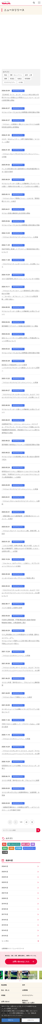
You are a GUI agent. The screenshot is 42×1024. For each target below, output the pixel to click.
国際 (5, 78)
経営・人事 (28, 75)
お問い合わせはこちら (21, 962)
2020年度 (5, 898)
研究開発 (27, 78)
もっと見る (5, 941)
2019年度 (5, 904)
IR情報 (3, 995)
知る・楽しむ (5, 990)
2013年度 (5, 936)
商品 (5, 75)
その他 (20, 82)
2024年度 (5, 877)
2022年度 (5, 888)
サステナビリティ (9, 82)
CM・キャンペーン (16, 75)
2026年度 (5, 866)
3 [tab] (23, 981)
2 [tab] (21, 981)
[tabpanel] (21, 975)
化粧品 (19, 78)
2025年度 (5, 872)
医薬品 (12, 78)
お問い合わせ (5, 1001)
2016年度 (5, 920)
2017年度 (5, 914)
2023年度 (5, 882)
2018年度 (5, 909)
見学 (23, 985)
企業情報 (25, 990)
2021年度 (5, 893)
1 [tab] (20, 981)
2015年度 (5, 925)
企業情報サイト (6, 948)
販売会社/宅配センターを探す (28, 1001)
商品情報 (4, 985)
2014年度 (5, 930)
